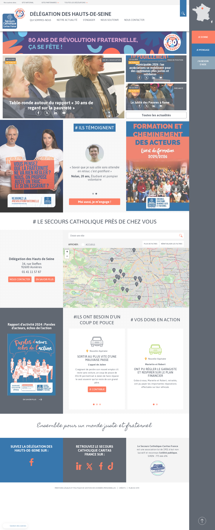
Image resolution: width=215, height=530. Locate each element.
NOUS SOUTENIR (110, 20)
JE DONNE (203, 37)
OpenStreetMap (178, 343)
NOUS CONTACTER (134, 20)
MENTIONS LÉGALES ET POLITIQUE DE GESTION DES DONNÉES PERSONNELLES (85, 524)
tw (59, 149)
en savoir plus (29, 436)
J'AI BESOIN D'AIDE (203, 63)
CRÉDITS (122, 524)
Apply (181, 272)
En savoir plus (44, 315)
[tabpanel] (94, 199)
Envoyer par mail (76, 149)
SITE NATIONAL (28, 2)
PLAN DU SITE (134, 524)
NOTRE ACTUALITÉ (67, 20)
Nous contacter (20, 315)
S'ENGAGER (89, 20)
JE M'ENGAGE (202, 50)
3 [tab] (100, 441)
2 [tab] (96, 230)
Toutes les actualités (156, 151)
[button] (127, 319)
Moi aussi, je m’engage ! (94, 238)
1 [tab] (93, 230)
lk (67, 149)
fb (50, 149)
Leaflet (170, 343)
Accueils (88, 281)
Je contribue (97, 425)
